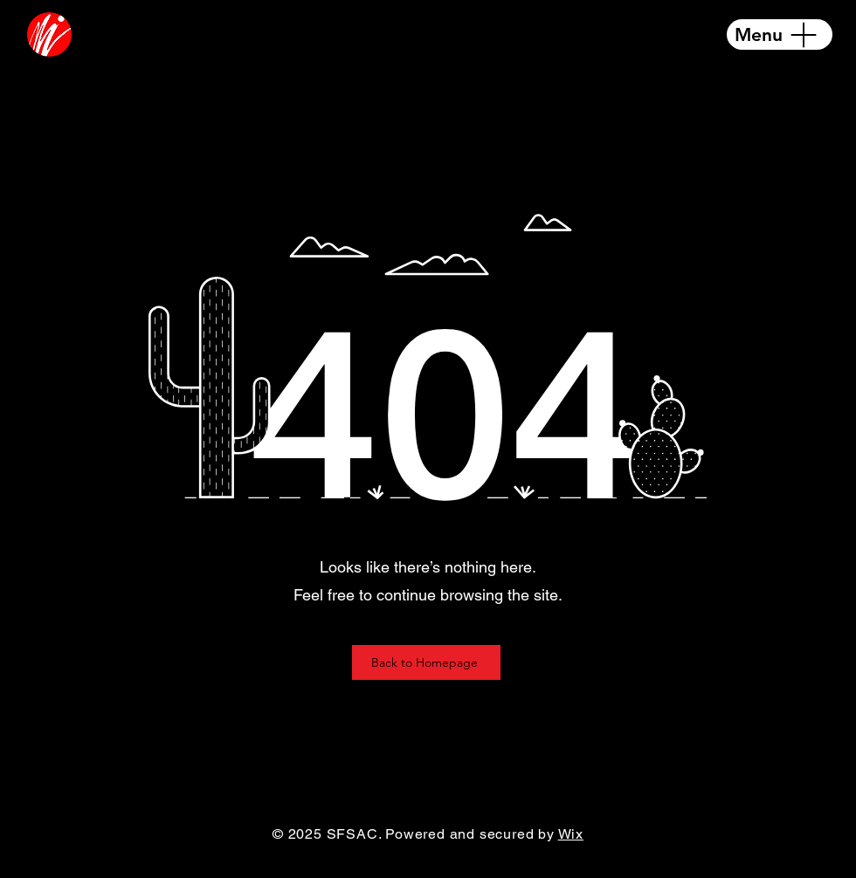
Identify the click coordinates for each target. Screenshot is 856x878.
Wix (570, 834)
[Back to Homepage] (426, 662)
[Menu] (779, 34)
